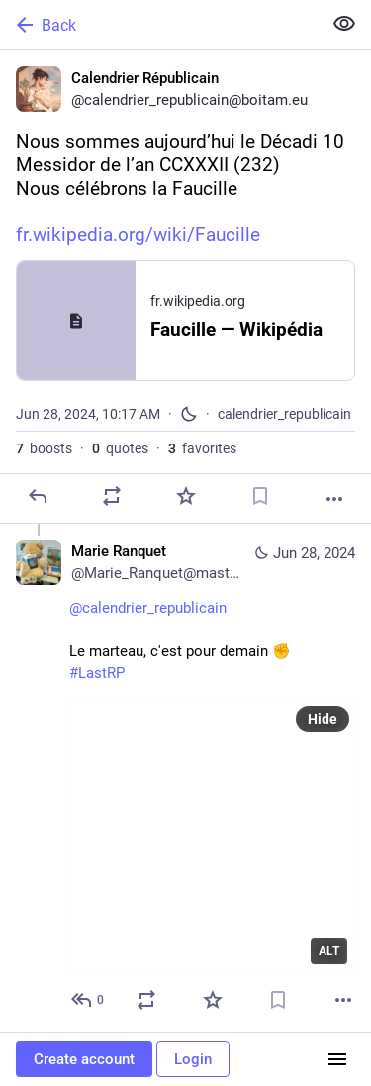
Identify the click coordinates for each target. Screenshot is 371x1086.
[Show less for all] (344, 24)
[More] (334, 499)
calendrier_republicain (284, 414)
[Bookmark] (260, 496)
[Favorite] (186, 496)
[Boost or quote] (112, 496)
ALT (329, 951)
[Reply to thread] (88, 1000)
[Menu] (337, 1059)
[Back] (159, 24)
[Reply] (37, 496)
